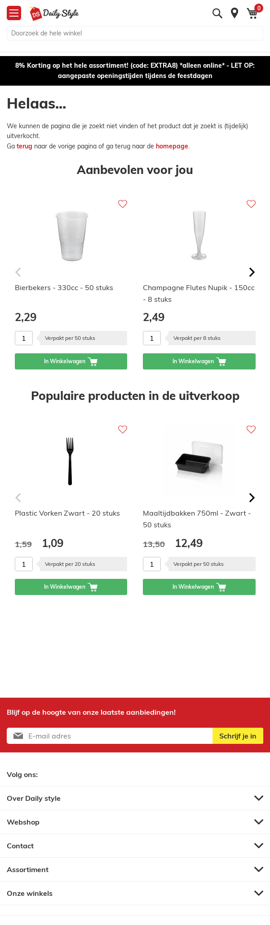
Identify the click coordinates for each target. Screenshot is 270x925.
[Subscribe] (237, 736)
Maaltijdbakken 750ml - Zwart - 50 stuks (197, 518)
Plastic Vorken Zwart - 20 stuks (67, 512)
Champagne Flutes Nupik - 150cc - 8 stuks (199, 293)
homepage (172, 146)
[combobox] (135, 33)
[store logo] (54, 13)
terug (25, 146)
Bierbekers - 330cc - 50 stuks (64, 287)
